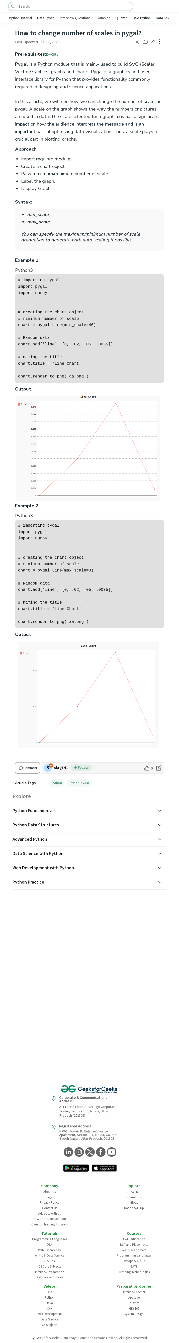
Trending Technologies (134, 1272)
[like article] (148, 768)
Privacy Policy (49, 1202)
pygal (52, 54)
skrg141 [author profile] (61, 768)
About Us (49, 1192)
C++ (49, 1308)
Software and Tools (49, 1277)
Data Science (166, 18)
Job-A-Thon (134, 1197)
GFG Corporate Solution (49, 1219)
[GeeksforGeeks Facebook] (100, 1152)
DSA (49, 1244)
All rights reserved (133, 1337)
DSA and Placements (134, 1244)
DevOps (49, 1261)
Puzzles (134, 1303)
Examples (103, 18)
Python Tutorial (20, 18)
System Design (134, 1314)
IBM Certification (134, 1239)
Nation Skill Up (134, 1208)
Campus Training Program (49, 1224)
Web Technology (49, 1250)
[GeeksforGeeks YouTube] (111, 1152)
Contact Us (49, 1208)
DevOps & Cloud (134, 1261)
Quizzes (121, 18)
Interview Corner (134, 1292)
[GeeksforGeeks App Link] (76, 1169)
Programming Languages (49, 1239)
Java (49, 1303)
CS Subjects (49, 1325)
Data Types (46, 18)
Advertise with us (49, 1213)
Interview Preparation (49, 1272)
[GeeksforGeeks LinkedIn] (67, 1152)
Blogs (134, 1202)
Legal (49, 1197)
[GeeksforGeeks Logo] (89, 1089)
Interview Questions (75, 18)
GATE (134, 1266)
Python (57, 783)
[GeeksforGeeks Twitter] (89, 1152)
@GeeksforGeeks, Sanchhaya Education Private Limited (74, 1337)
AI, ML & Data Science (49, 1255)
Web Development (134, 1250)
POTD (134, 1192)
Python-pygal (79, 783)
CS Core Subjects (49, 1266)
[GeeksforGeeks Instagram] (78, 1152)
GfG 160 (134, 1308)
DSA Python (142, 18)
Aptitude (134, 1297)
